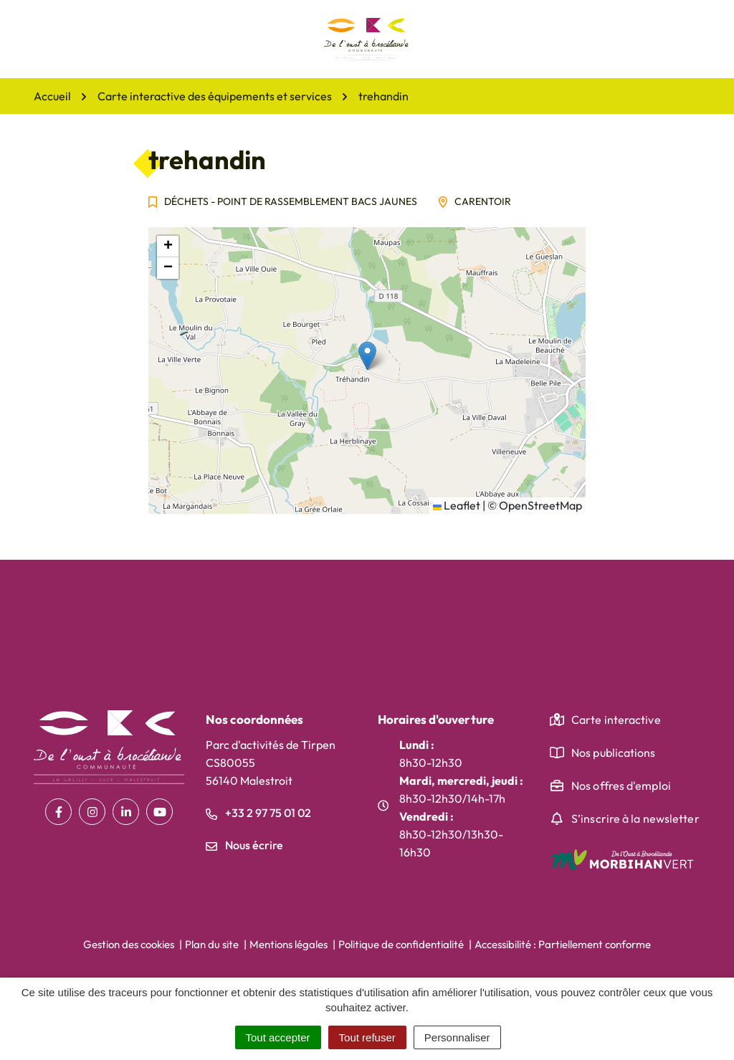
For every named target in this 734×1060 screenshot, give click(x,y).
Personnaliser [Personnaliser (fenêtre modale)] (457, 1037)
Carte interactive (616, 719)
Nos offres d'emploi (621, 785)
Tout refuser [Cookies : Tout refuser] (367, 1037)
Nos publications (613, 752)
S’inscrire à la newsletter (635, 818)
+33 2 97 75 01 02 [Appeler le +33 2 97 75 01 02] (258, 813)
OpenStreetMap (540, 505)
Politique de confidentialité (401, 944)
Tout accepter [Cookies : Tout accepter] (278, 1037)
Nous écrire (244, 845)
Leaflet (456, 505)
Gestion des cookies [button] (128, 944)
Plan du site (212, 944)
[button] (367, 356)
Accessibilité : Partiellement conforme (563, 944)
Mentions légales (288, 944)
